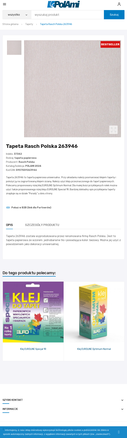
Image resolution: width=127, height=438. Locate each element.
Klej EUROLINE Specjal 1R (33, 349)
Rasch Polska (27, 162)
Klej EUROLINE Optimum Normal (94, 349)
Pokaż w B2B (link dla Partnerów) (28, 208)
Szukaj (114, 14)
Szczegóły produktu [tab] (42, 225)
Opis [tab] (9, 225)
